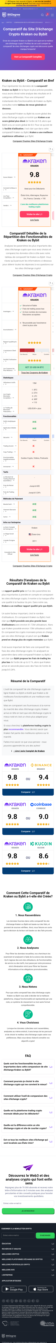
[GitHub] (37, 1301)
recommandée (15, 729)
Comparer (28, 792)
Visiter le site (34, 214)
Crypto (9, 22)
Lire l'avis (34, 220)
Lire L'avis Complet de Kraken (28, 751)
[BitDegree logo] (9, 1336)
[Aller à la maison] (3, 22)
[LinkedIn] (20, 1301)
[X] (3, 1301)
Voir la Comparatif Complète (28, 57)
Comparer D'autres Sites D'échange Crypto (32, 141)
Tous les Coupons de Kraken (34, 372)
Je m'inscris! (27, 1211)
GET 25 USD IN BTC (34, 367)
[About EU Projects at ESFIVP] (10, 1322)
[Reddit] (33, 1301)
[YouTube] (12, 1301)
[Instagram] (29, 1301)
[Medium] (25, 1301)
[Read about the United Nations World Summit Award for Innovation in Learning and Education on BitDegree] (47, 1322)
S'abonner (45, 1235)
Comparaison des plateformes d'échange (29, 22)
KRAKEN (34, 166)
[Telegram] (8, 1301)
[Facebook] (16, 1301)
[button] (47, 15)
